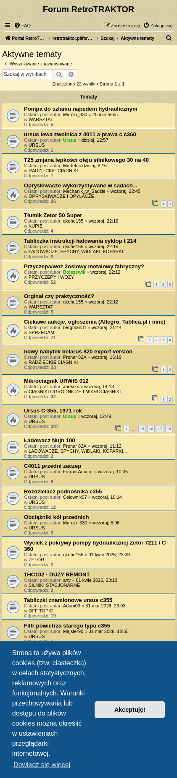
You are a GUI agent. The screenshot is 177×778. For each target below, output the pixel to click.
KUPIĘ (35, 225)
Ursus (69, 140)
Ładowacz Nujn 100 (49, 440)
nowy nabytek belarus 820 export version (78, 351)
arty (67, 580)
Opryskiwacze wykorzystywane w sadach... (80, 185)
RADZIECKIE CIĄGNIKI (53, 170)
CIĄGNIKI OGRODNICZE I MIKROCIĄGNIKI (75, 391)
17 (160, 428)
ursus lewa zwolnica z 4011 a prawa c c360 (80, 134)
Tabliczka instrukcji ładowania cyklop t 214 (80, 241)
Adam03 (71, 605)
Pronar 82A (75, 357)
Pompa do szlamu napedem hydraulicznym (80, 109)
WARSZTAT (41, 119)
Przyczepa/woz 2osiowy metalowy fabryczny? (84, 266)
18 (169, 428)
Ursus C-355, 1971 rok (53, 410)
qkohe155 (73, 220)
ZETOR (36, 559)
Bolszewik (74, 272)
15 (142, 428)
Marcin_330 (75, 114)
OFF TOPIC (41, 610)
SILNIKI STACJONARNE (54, 585)
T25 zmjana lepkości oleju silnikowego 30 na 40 (86, 160)
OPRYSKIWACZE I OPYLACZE (61, 196)
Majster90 (73, 631)
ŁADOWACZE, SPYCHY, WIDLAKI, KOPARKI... (78, 251)
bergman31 (75, 327)
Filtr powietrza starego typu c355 (67, 625)
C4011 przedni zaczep (52, 466)
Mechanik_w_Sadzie (84, 191)
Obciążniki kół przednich (56, 517)
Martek (70, 165)
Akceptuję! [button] (129, 709)
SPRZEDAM (41, 332)
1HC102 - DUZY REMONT (57, 574)
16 (151, 428)
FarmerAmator (78, 471)
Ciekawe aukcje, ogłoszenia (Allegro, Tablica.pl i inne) (94, 322)
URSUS (37, 145)
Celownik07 (75, 497)
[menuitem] (22, 26)
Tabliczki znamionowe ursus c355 (68, 600)
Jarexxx (71, 386)
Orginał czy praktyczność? (59, 296)
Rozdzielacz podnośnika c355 (63, 491)
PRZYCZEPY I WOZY (51, 277)
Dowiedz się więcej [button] (41, 764)
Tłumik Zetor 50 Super (53, 215)
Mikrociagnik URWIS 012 (56, 381)
